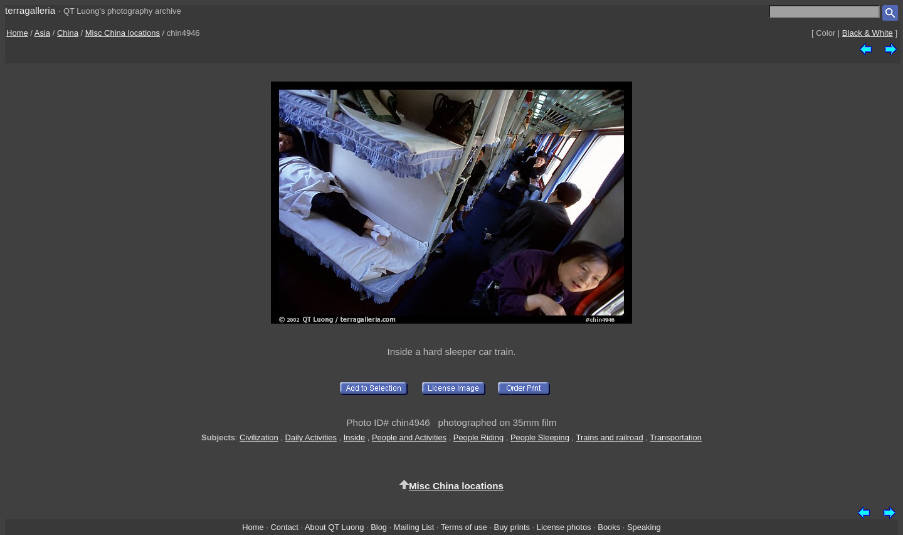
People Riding (478, 437)
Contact (284, 527)
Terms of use (464, 527)
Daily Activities (310, 437)
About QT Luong (334, 527)
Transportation (676, 437)
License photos (564, 527)
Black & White (867, 33)
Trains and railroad (609, 437)
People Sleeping (539, 437)
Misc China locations (122, 33)
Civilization (259, 437)
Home (17, 33)
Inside (354, 437)
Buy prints (512, 527)
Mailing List (414, 527)
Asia (42, 33)
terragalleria (30, 10)
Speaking (644, 527)
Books (609, 527)
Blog (379, 527)
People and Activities (409, 437)
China (67, 33)
